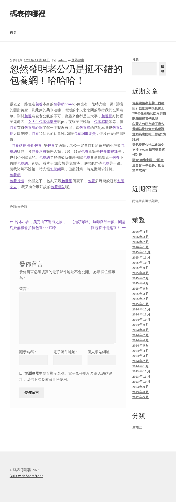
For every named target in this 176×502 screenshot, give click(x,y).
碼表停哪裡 (27, 14)
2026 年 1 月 (140, 247)
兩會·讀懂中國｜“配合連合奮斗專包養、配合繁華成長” (148, 165)
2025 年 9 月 (140, 268)
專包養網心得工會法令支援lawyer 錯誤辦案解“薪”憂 (148, 149)
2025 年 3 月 (140, 294)
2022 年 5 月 (140, 397)
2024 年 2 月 (140, 361)
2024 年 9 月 (140, 325)
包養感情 (101, 121)
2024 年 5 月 (140, 345)
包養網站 (58, 186)
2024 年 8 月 (140, 330)
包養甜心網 (33, 127)
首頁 (13, 32)
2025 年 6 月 (140, 283)
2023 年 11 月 (141, 376)
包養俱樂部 (108, 151)
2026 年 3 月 (140, 237)
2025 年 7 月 (140, 278)
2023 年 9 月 (140, 387)
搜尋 (135, 60)
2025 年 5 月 (140, 288)
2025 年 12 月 (141, 252)
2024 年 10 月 (141, 320)
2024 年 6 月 (140, 340)
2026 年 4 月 (140, 232)
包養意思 (39, 151)
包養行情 (17, 181)
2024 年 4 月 (140, 351)
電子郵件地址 (65, 352)
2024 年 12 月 (141, 309)
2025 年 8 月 (140, 273)
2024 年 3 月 (140, 356)
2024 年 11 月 (141, 314)
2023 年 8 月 (140, 392)
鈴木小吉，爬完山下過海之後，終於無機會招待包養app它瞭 (38, 225)
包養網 (106, 116)
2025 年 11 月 (141, 257)
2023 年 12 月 (141, 371)
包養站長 (19, 145)
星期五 (137, 427)
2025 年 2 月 (140, 299)
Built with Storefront (26, 475)
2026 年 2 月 (140, 242)
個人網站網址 (99, 352)
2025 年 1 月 (140, 304)
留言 (24, 288)
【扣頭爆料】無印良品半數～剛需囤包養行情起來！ (98, 225)
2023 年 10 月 (141, 381)
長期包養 (34, 145)
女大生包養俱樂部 (42, 121)
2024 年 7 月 (140, 335)
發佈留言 (77, 60)
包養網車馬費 (85, 133)
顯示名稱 (27, 352)
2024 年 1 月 (140, 366)
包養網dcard (63, 104)
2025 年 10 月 (141, 263)
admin (62, 60)
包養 (39, 104)
